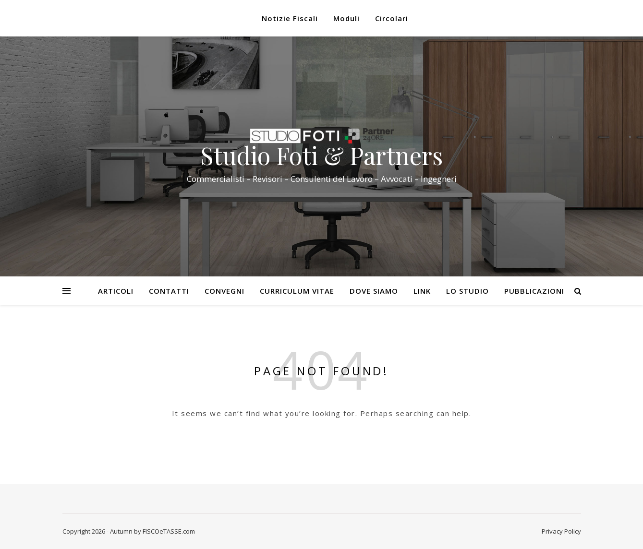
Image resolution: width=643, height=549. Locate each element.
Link (422, 291)
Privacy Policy (561, 531)
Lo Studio (467, 291)
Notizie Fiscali (290, 18)
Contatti (169, 291)
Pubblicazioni (534, 291)
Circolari (391, 18)
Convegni (224, 291)
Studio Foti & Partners (322, 155)
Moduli (346, 18)
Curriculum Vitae (297, 291)
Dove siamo (374, 291)
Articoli (115, 291)
